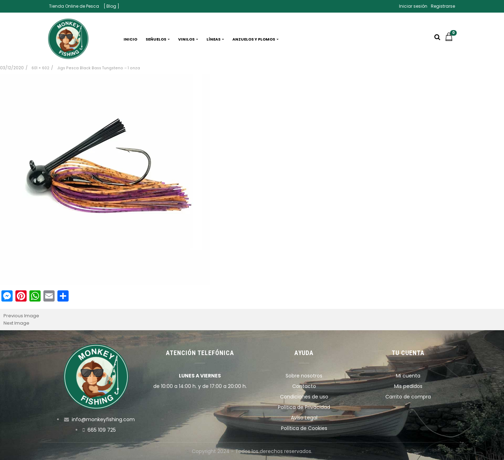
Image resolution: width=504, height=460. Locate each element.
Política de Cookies (304, 428)
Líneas (215, 39)
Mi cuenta (408, 375)
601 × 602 (40, 68)
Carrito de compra (408, 396)
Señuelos (158, 39)
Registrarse (443, 6)
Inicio (130, 39)
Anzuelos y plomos (255, 39)
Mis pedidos (408, 386)
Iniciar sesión (413, 6)
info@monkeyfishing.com (103, 419)
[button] (451, 39)
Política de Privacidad (304, 407)
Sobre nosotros (304, 375)
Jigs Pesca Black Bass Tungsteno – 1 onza (98, 68)
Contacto (304, 386)
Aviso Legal (304, 417)
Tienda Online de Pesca (74, 6)
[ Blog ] (111, 6)
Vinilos (188, 39)
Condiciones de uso (304, 396)
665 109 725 (102, 429)
